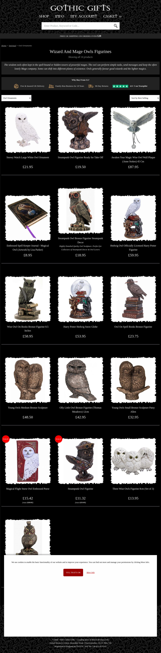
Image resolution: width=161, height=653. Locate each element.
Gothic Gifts (80, 8)
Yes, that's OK (73, 572)
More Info (91, 572)
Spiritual (12, 45)
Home (3, 45)
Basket (113, 16)
